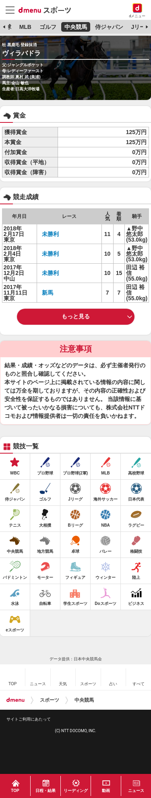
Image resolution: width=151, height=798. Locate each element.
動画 (106, 790)
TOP (15, 790)
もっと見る (76, 316)
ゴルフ (47, 27)
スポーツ (49, 700)
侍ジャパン (109, 27)
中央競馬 (75, 27)
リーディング (76, 790)
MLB (25, 27)
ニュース (136, 790)
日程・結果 (45, 790)
